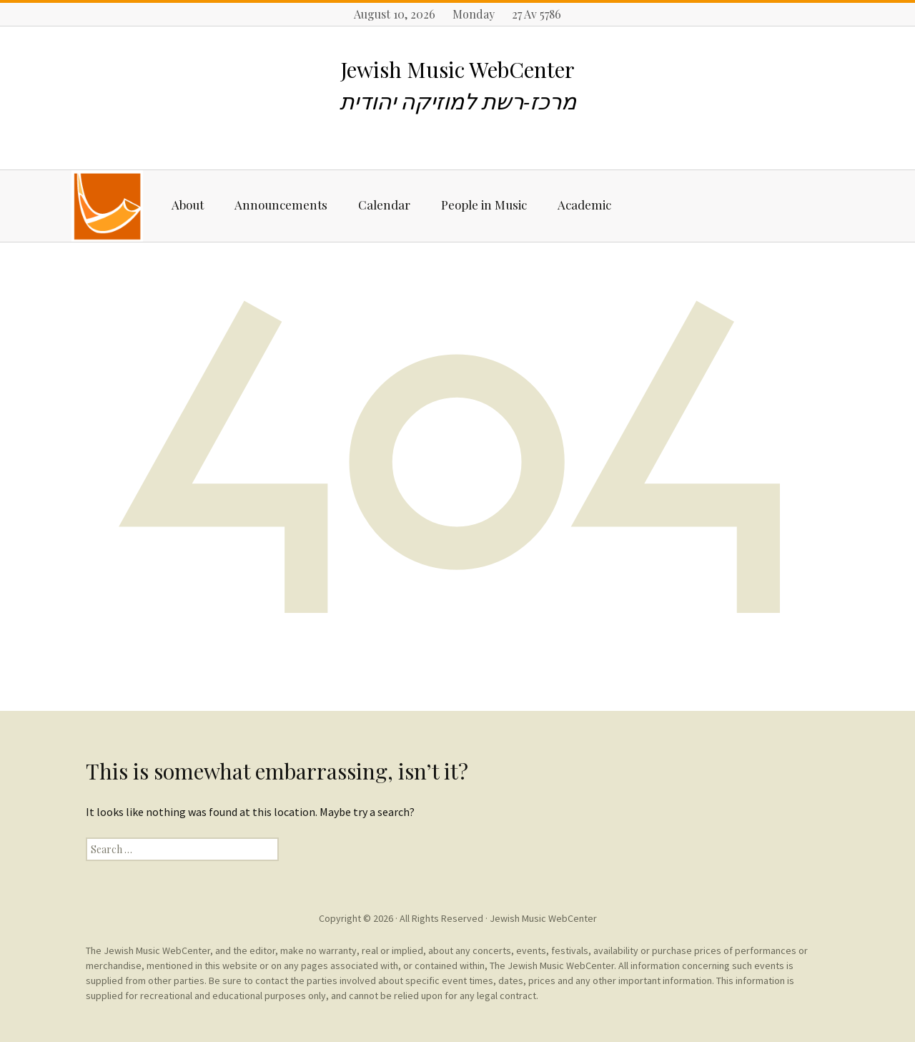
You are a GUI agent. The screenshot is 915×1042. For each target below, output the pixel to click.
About (188, 204)
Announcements (280, 204)
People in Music (484, 204)
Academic (584, 204)
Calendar (384, 204)
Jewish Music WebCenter (543, 918)
